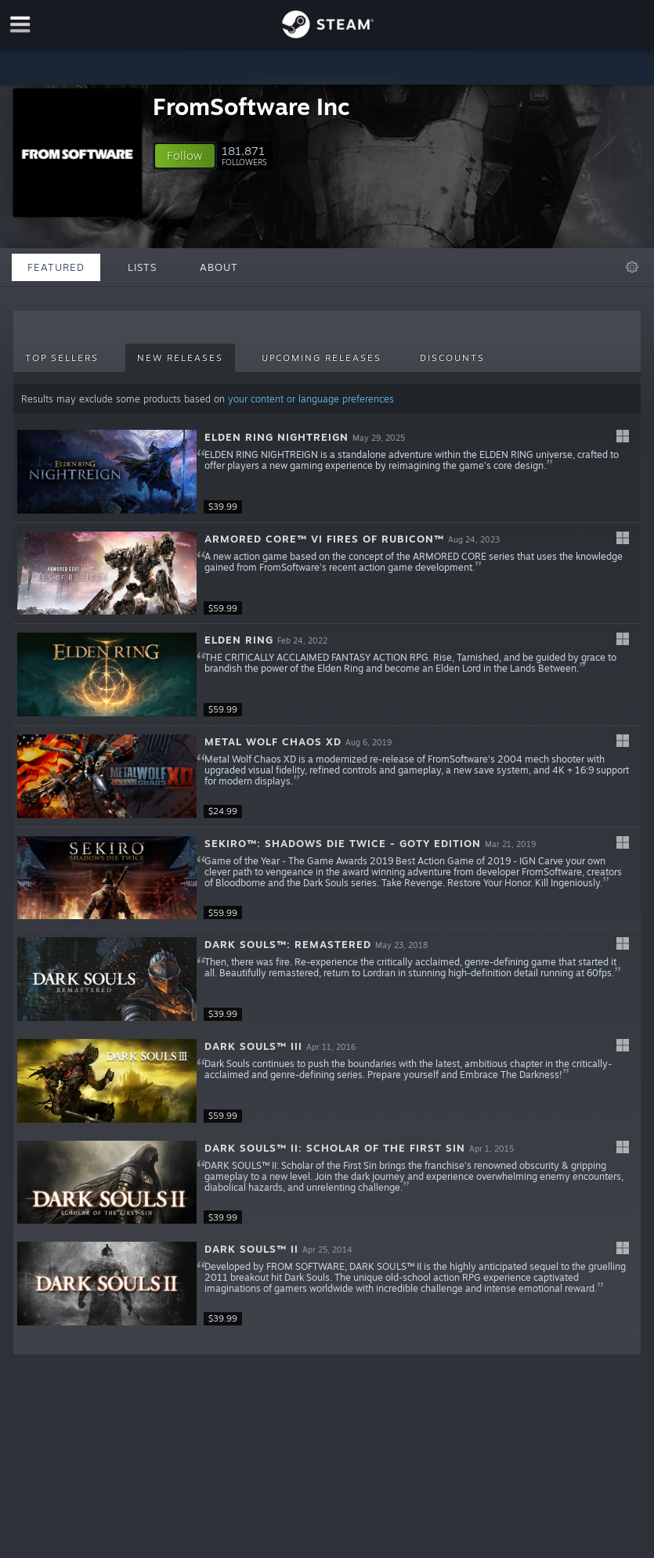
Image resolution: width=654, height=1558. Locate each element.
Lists (142, 267)
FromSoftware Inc (251, 106)
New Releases (180, 357)
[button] (185, 156)
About (219, 267)
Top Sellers (62, 357)
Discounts (452, 357)
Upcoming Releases (321, 357)
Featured (56, 267)
